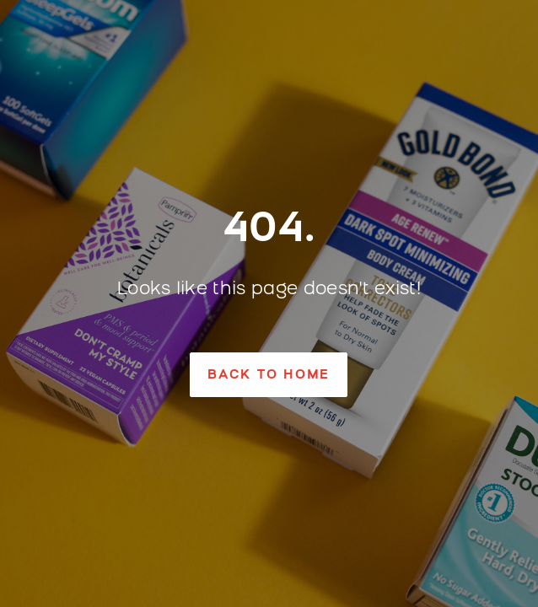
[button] (268, 374)
